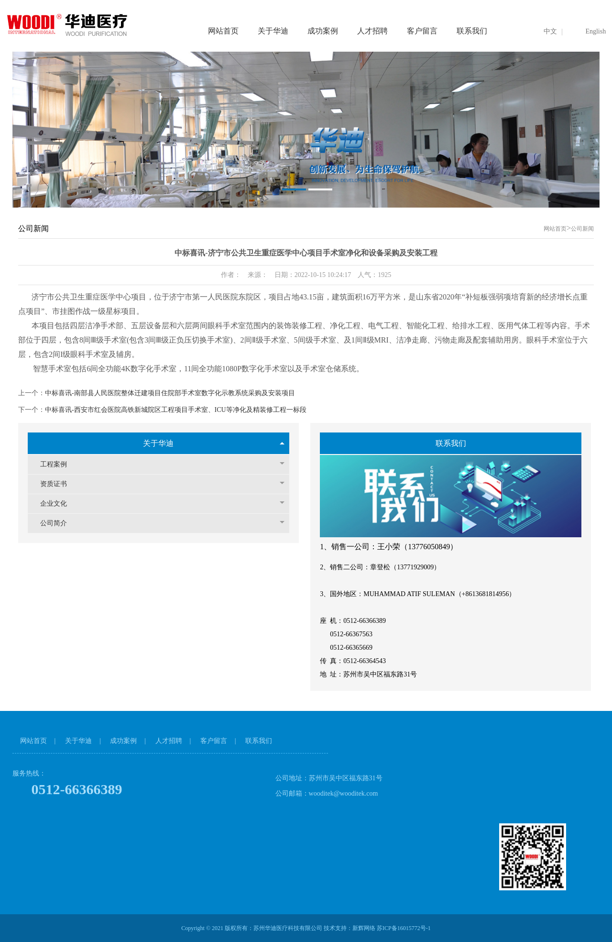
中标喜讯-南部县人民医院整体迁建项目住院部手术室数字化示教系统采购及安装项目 (170, 393)
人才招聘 (372, 31)
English (595, 31)
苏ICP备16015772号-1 (404, 928)
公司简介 (162, 523)
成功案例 (322, 31)
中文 (550, 31)
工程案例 (162, 464)
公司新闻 (582, 228)
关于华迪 (273, 31)
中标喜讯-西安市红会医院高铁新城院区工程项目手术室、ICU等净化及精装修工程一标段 (175, 409)
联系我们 (472, 31)
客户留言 (422, 31)
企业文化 (162, 503)
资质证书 (162, 484)
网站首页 (223, 31)
